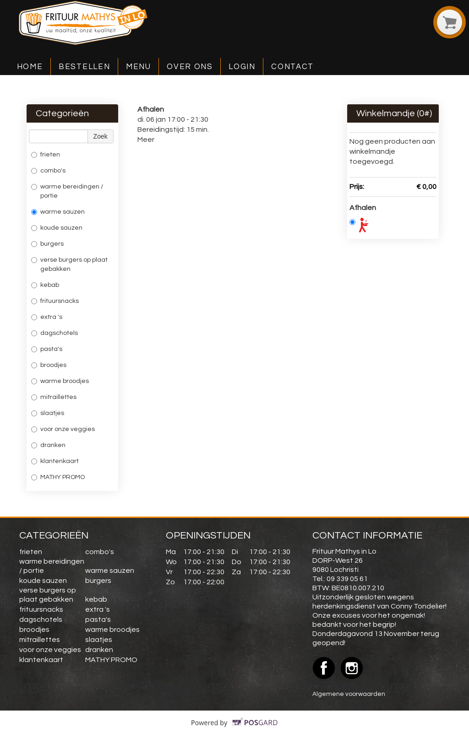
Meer (145, 139)
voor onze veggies (63, 429)
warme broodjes (60, 381)
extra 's (46, 317)
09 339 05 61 (347, 578)
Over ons (190, 67)
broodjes (48, 365)
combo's (48, 170)
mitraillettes (53, 397)
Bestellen (84, 67)
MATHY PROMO (58, 477)
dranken (48, 445)
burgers (47, 244)
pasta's (46, 349)
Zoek (100, 136)
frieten (47, 154)
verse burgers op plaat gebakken (69, 264)
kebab (45, 285)
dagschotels (54, 333)
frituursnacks (55, 301)
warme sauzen (58, 212)
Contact (292, 67)
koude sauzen (56, 228)
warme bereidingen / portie (67, 191)
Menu (138, 67)
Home (30, 67)
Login (242, 67)
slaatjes (47, 413)
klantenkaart (55, 461)
